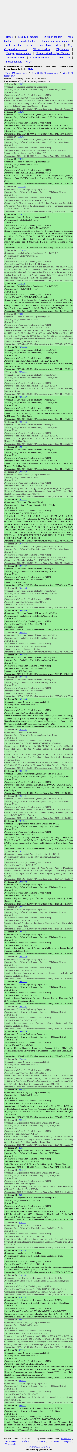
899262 (22, 1350)
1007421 (23, 932)
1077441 (23, 499)
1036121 (23, 796)
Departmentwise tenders (55, 40)
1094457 (23, 397)
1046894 (23, 730)
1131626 (22, 250)
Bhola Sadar (66, 1439)
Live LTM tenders (28, 36)
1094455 (23, 447)
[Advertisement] (38, 17)
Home (9, 36)
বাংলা (29, 61)
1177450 (22, 187)
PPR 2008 (64, 57)
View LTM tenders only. (16, 73)
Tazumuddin (10, 1444)
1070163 (23, 544)
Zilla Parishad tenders (19, 45)
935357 (22, 1148)
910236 (22, 1275)
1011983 (23, 821)
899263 (22, 1320)
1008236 (23, 907)
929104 (22, 1195)
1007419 (23, 957)
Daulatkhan (40, 1441)
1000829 (23, 1031)
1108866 (22, 314)
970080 (22, 1059)
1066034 (23, 632)
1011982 (23, 851)
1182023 (22, 137)
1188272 (22, 84)
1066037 (23, 566)
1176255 (22, 214)
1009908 (23, 882)
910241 (22, 1223)
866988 (22, 1405)
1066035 (23, 610)
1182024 (22, 112)
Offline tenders (41, 49)
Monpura (67, 1441)
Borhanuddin (10, 1441)
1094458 (23, 372)
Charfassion (26, 1441)
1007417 (23, 981)
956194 (22, 1090)
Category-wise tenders (18, 53)
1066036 (23, 588)
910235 (22, 1297)
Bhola (30, 69)
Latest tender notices (41, 57)
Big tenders (62, 49)
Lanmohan (54, 1441)
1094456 (23, 422)
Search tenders (14, 61)
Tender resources (15, 57)
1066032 (23, 677)
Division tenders (53, 36)
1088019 (23, 472)
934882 (22, 1170)
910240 (22, 1250)
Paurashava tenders (50, 45)
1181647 (22, 159)
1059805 (23, 699)
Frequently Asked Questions (38, 1447)
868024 (22, 1381)
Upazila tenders (27, 40)
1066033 (23, 655)
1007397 (23, 1006)
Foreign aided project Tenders (53, 53)
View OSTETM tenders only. (45, 73)
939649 (22, 1120)
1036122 (23, 771)
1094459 (23, 347)
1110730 (21, 283)
